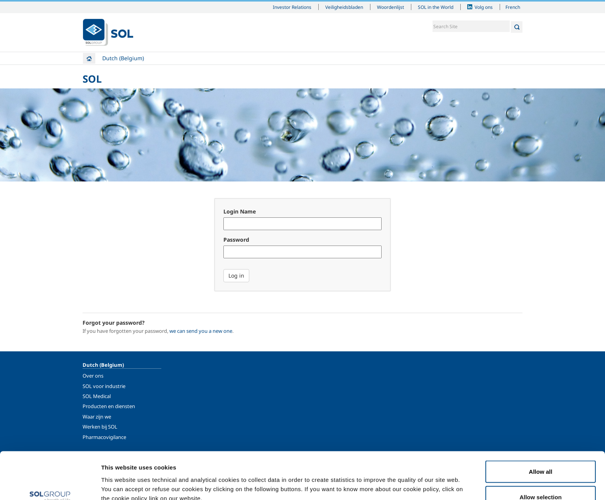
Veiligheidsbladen (344, 7)
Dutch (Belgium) (123, 58)
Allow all (541, 428)
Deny (541, 479)
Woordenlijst (390, 7)
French (512, 7)
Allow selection (540, 454)
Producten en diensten (109, 406)
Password (236, 239)
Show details (401, 480)
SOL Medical (97, 396)
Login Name (239, 211)
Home (89, 58)
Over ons (93, 375)
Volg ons (484, 7)
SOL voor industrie (104, 386)
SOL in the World (435, 7)
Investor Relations (292, 7)
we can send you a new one (200, 330)
